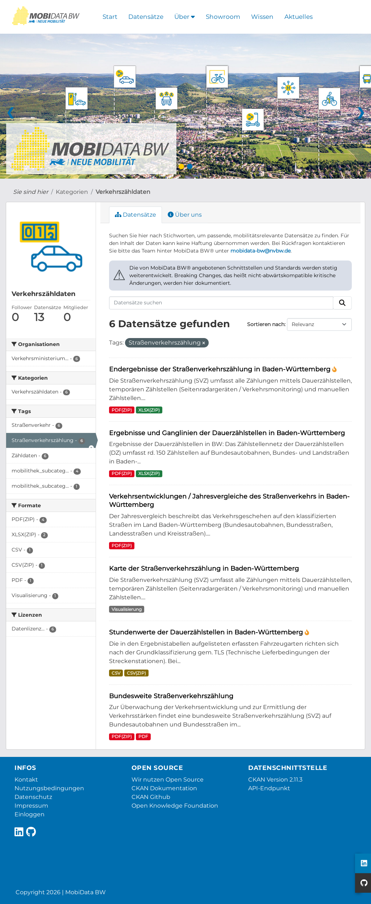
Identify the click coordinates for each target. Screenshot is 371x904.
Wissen (262, 16)
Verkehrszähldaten (123, 191)
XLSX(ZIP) (149, 410)
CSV (116, 673)
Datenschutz (33, 796)
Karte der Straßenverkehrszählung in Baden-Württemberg (204, 568)
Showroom (223, 16)
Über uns (185, 214)
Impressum (31, 805)
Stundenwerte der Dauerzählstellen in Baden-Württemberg (207, 632)
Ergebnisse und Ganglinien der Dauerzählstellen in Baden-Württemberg (227, 433)
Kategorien (72, 191)
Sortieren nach (265, 324)
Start (110, 16)
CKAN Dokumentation (164, 788)
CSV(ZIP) (136, 673)
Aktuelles (298, 16)
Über (184, 16)
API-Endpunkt (269, 788)
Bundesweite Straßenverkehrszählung (171, 696)
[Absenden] (342, 302)
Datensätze (145, 16)
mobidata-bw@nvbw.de (260, 250)
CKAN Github (151, 796)
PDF (143, 736)
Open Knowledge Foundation (175, 805)
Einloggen (29, 814)
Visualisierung (127, 609)
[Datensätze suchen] (221, 302)
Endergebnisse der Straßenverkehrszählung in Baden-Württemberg (220, 369)
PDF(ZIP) (122, 410)
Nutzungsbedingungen (49, 788)
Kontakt (26, 779)
